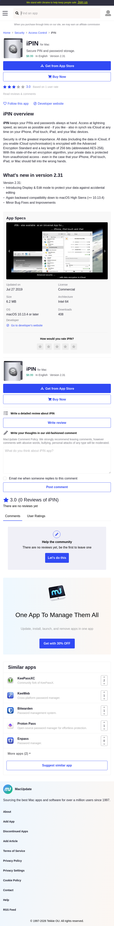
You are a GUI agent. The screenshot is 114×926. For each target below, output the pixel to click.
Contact (8, 890)
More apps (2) (18, 754)
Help (6, 900)
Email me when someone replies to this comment (43, 478)
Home (6, 32)
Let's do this (57, 558)
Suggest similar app (57, 765)
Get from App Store (57, 66)
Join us (83, 2)
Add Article (10, 841)
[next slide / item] (105, 250)
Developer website (48, 103)
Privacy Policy (12, 860)
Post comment (57, 487)
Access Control (37, 32)
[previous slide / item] (9, 250)
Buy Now (57, 76)
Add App (9, 821)
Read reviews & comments (19, 94)
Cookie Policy (12, 880)
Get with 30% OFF (57, 643)
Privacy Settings (14, 870)
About (7, 811)
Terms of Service (14, 851)
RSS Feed (9, 909)
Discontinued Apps (15, 831)
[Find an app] (17, 13)
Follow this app (16, 103)
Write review (57, 423)
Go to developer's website (24, 325)
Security (20, 32)
